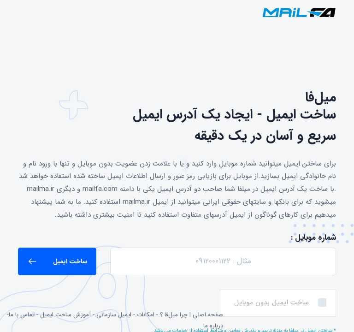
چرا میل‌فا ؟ (174, 315)
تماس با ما (22, 315)
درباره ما (213, 326)
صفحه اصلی (208, 315)
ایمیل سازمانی (113, 315)
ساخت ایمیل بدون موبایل (271, 302)
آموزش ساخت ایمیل (65, 315)
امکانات (145, 315)
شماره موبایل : (313, 237)
